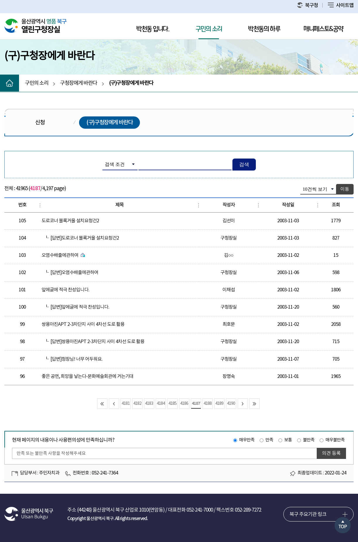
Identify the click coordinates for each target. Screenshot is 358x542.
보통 (288, 440)
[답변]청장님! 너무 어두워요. (76, 359)
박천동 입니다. (152, 29)
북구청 (307, 5)
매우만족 (246, 440)
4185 (172, 403)
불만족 (308, 440)
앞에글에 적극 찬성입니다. (65, 289)
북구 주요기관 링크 (308, 514)
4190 (231, 403)
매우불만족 (335, 440)
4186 (184, 403)
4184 (161, 403)
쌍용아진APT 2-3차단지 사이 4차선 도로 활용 (83, 324)
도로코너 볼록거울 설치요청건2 (70, 220)
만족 (269, 440)
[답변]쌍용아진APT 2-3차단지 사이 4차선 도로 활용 (97, 341)
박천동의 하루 (264, 29)
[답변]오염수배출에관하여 (74, 272)
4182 (137, 403)
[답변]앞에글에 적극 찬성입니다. (79, 307)
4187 (196, 403)
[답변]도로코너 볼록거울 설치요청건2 (84, 238)
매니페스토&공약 (323, 29)
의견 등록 (331, 453)
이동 (344, 189)
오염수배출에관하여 (63, 255)
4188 (207, 403)
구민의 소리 (209, 29)
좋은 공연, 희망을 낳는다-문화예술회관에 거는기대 (87, 376)
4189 (219, 403)
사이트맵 (341, 5)
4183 (149, 403)
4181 (125, 403)
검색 (244, 164)
